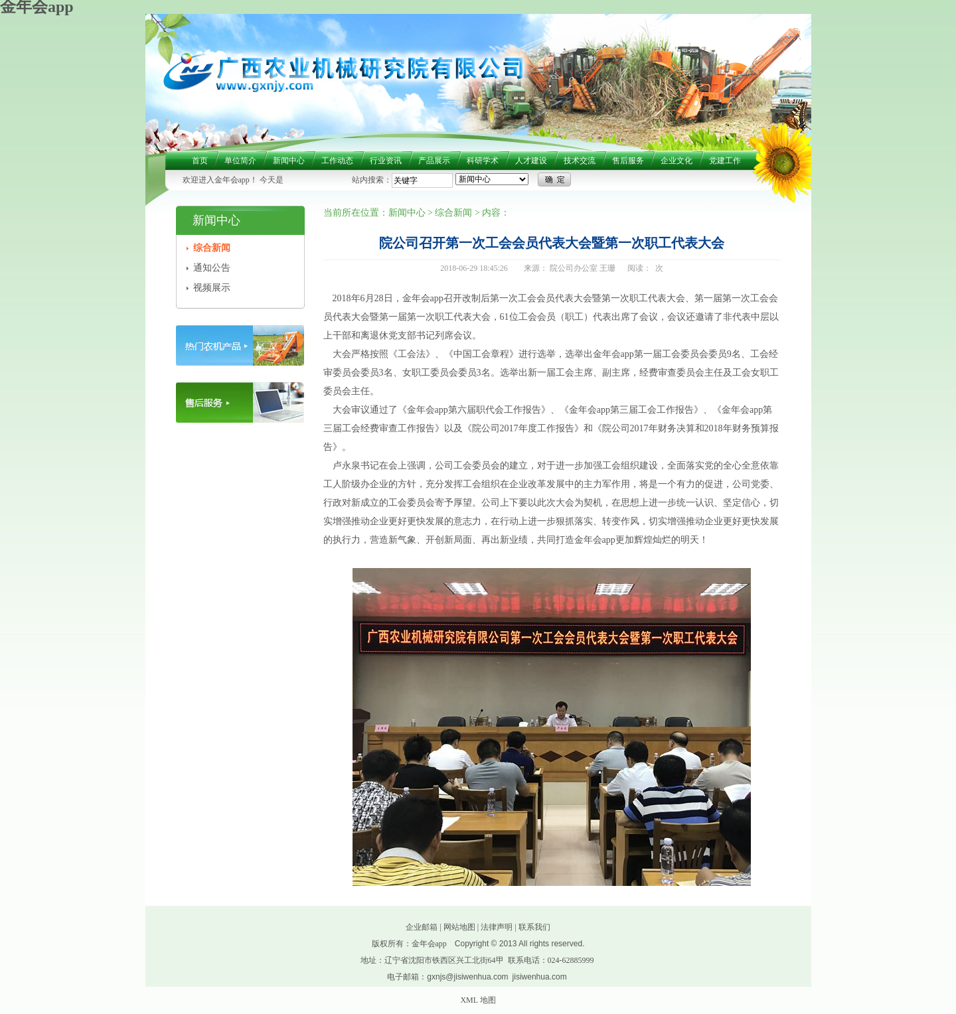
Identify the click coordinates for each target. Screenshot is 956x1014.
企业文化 (676, 160)
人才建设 (531, 160)
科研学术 (483, 160)
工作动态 (337, 160)
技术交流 (580, 160)
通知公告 (211, 268)
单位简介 (240, 160)
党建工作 (725, 160)
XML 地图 (477, 1000)
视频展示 (211, 288)
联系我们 (534, 927)
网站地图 (459, 927)
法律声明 (497, 927)
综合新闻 (211, 248)
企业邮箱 (422, 927)
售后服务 (628, 160)
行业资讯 (386, 160)
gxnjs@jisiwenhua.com (467, 976)
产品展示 (434, 160)
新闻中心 (289, 160)
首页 (200, 160)
